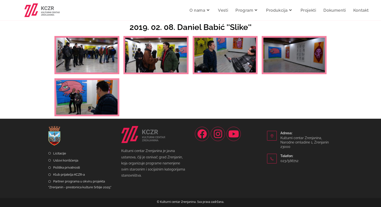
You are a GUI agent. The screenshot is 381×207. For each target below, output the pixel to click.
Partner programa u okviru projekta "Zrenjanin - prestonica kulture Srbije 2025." (79, 184)
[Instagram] (218, 134)
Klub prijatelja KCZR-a (69, 174)
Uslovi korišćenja (65, 160)
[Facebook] (202, 134)
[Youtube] (233, 134)
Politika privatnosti (66, 167)
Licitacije (59, 153)
